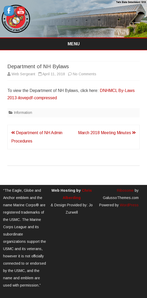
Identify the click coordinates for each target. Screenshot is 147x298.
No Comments (84, 74)
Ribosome (125, 190)
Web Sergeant (23, 74)
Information (23, 112)
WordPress (129, 205)
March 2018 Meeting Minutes (107, 133)
